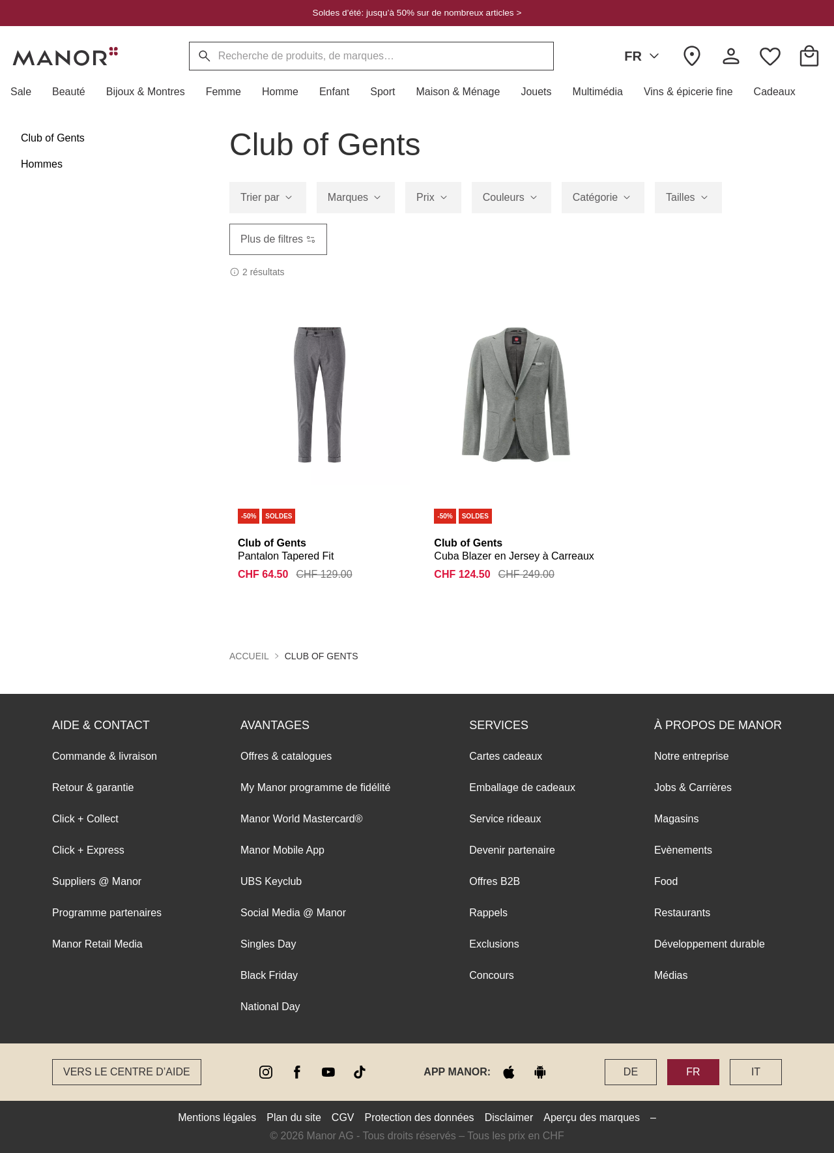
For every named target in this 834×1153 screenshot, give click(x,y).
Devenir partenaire (512, 850)
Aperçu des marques (591, 1117)
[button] (26, 92)
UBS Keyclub (271, 881)
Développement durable (709, 944)
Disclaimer (509, 1117)
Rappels (488, 912)
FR (644, 56)
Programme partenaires (107, 912)
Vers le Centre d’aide (126, 1071)
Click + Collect (85, 818)
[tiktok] (360, 1072)
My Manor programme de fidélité (315, 787)
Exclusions (494, 944)
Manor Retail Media (97, 944)
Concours (491, 975)
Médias (671, 975)
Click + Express (88, 850)
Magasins (676, 818)
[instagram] (266, 1072)
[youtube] (328, 1072)
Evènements (683, 850)
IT (755, 1071)
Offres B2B (494, 881)
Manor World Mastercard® (301, 818)
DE (631, 1071)
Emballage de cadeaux (522, 787)
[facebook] (297, 1072)
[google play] (540, 1072)
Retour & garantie (93, 787)
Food (666, 881)
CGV (343, 1117)
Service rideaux (505, 818)
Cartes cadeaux (505, 756)
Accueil (249, 656)
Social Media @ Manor (293, 912)
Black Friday (269, 975)
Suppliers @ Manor (96, 881)
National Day (270, 1006)
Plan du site (293, 1117)
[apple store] (509, 1072)
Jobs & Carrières (693, 787)
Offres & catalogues (286, 756)
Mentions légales (217, 1117)
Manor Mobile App (282, 850)
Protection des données (419, 1117)
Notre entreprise (691, 756)
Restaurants (682, 912)
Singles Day (268, 944)
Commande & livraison (104, 756)
